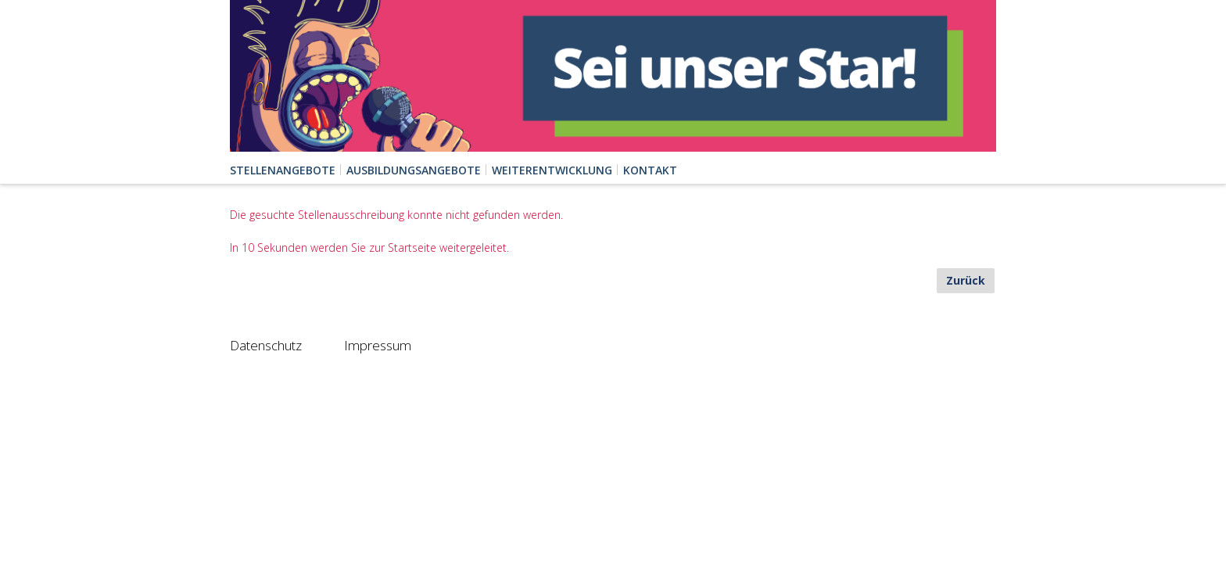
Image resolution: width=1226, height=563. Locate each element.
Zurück (965, 280)
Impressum (377, 345)
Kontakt (650, 170)
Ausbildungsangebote (413, 170)
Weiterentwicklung (552, 170)
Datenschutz (266, 345)
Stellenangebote (282, 170)
